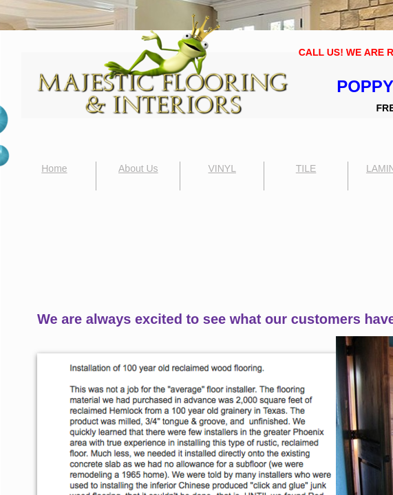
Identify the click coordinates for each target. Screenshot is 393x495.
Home (54, 168)
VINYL (221, 168)
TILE (306, 168)
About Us (138, 168)
